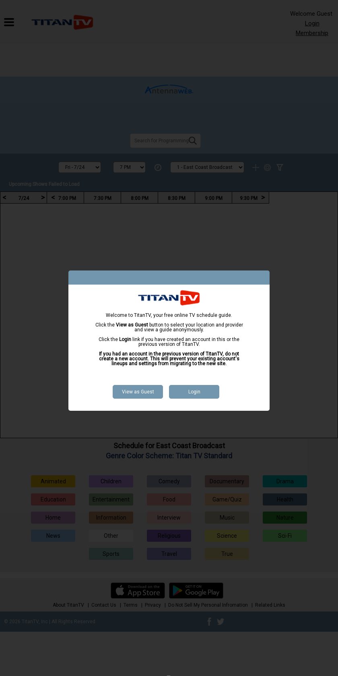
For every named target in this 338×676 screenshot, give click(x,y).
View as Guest (138, 392)
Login (194, 392)
